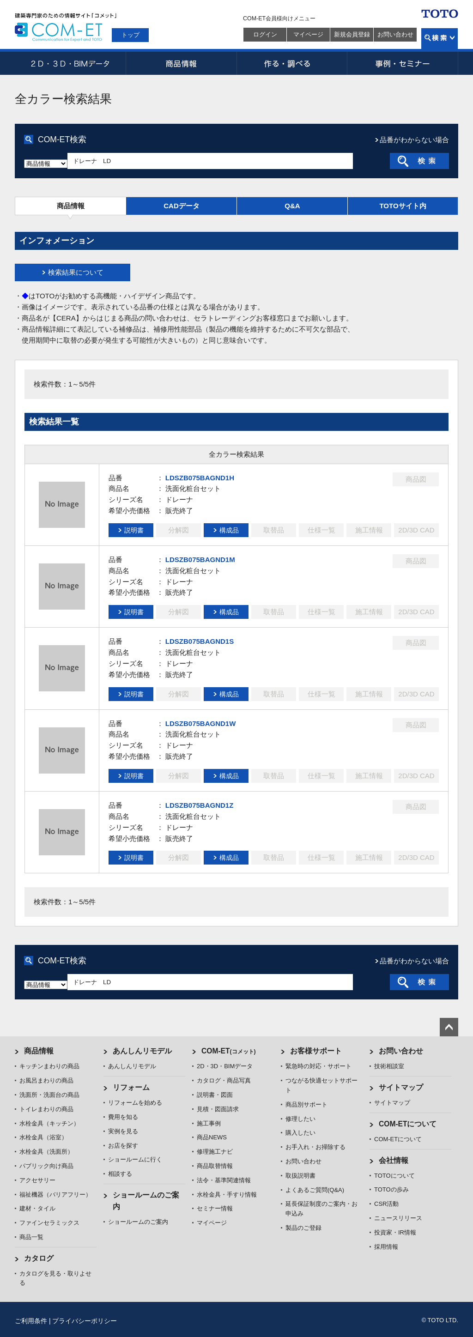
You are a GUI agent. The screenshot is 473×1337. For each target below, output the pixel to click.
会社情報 (393, 1160)
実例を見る (123, 1131)
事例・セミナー (402, 63)
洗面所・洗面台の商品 (49, 1094)
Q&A (292, 206)
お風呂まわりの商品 (46, 1080)
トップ (130, 34)
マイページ (308, 34)
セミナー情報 (215, 1208)
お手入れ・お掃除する (315, 1146)
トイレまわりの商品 (46, 1109)
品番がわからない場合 (414, 140)
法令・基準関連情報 (224, 1180)
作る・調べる (291, 63)
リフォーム (131, 1087)
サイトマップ (401, 1087)
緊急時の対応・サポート (318, 1066)
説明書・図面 (215, 1094)
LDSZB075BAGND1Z (199, 805)
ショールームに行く (135, 1159)
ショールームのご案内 (138, 1221)
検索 (439, 38)
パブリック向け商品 (46, 1165)
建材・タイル (37, 1208)
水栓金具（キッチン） (49, 1123)
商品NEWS (212, 1137)
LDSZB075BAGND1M (200, 559)
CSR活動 (386, 1203)
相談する (120, 1173)
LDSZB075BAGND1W (200, 723)
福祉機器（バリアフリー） (55, 1194)
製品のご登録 (303, 1227)
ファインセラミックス (49, 1222)
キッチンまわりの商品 (49, 1066)
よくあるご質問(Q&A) (314, 1189)
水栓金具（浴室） (43, 1137)
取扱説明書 (300, 1175)
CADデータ (182, 206)
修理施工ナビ (215, 1151)
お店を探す (123, 1145)
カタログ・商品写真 (224, 1080)
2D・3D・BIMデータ (70, 63)
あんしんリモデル (142, 1051)
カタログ (39, 1258)
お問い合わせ (395, 34)
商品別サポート (306, 1104)
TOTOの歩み (391, 1189)
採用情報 (386, 1246)
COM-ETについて (408, 1124)
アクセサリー (37, 1180)
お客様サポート (316, 1051)
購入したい (300, 1132)
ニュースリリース (398, 1218)
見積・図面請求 (218, 1109)
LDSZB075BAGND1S (199, 641)
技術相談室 (389, 1066)
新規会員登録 (352, 34)
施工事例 (209, 1123)
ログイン (265, 34)
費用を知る (123, 1116)
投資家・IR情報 (395, 1232)
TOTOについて (394, 1175)
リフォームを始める (135, 1102)
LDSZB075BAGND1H (199, 478)
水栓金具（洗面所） (46, 1151)
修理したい (300, 1118)
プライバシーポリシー (84, 1321)
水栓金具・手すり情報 (227, 1194)
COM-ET (228, 1051)
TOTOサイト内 (402, 206)
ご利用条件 (31, 1321)
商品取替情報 (215, 1165)
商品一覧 (31, 1237)
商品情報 (181, 63)
